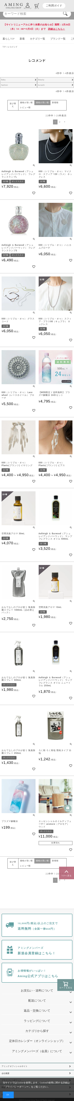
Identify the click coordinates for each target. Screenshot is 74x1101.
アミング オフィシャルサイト (14, 1066)
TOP (4, 47)
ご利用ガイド (54, 5)
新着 (22, 39)
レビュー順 (25, 107)
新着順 (55, 102)
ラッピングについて (37, 1021)
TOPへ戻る (66, 873)
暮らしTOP (9, 39)
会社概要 (5, 1073)
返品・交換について (37, 1011)
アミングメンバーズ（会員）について (37, 1051)
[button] (64, 122)
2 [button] (59, 122)
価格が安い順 (26, 102)
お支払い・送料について (37, 990)
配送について (37, 1001)
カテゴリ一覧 (37, 39)
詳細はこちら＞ (56, 29)
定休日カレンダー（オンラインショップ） (37, 1041)
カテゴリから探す (37, 1031)
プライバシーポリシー (17, 1086)
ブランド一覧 (58, 39)
